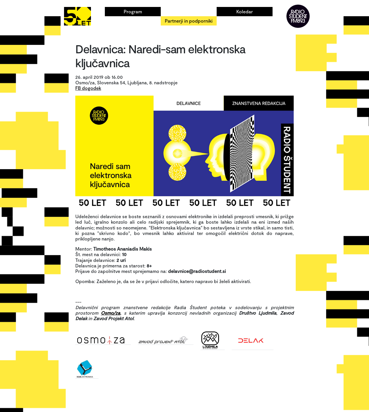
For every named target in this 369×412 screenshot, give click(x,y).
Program (133, 11)
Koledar (244, 11)
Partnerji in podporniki (189, 20)
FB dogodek (88, 88)
